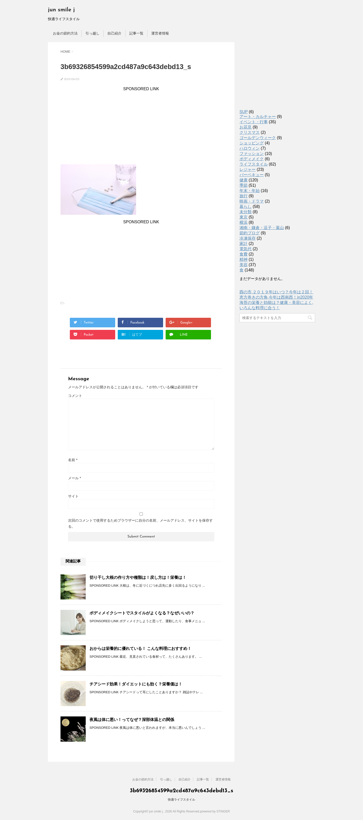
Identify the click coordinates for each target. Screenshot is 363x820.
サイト (73, 496)
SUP (243, 112)
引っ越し (92, 33)
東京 (243, 217)
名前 (72, 460)
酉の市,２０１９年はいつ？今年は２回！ (276, 292)
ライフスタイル (253, 164)
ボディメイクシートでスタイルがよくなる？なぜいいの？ (141, 613)
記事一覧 (136, 33)
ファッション (251, 153)
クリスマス (249, 132)
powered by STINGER (215, 811)
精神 (243, 259)
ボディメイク (251, 159)
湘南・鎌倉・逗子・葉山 (261, 228)
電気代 (245, 249)
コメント (75, 396)
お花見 (245, 127)
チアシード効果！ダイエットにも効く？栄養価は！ (135, 684)
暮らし (245, 206)
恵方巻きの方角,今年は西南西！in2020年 (276, 297)
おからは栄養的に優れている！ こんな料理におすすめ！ (140, 648)
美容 (243, 265)
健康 (243, 180)
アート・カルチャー (257, 116)
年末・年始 (249, 190)
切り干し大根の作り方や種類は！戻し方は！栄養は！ (137, 577)
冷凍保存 (247, 238)
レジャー (247, 169)
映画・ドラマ (251, 201)
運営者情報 (160, 33)
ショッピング (251, 143)
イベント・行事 (253, 122)
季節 (243, 185)
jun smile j (61, 10)
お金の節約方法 (65, 33)
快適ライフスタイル (181, 799)
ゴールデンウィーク (257, 138)
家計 (243, 243)
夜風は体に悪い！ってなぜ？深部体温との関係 (131, 719)
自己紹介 (114, 33)
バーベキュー (251, 175)
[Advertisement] (141, 126)
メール (74, 478)
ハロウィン (249, 148)
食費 (243, 254)
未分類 (245, 212)
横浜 (243, 222)
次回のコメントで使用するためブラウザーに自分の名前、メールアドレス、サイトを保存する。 (140, 523)
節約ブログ (249, 233)
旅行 (243, 196)
